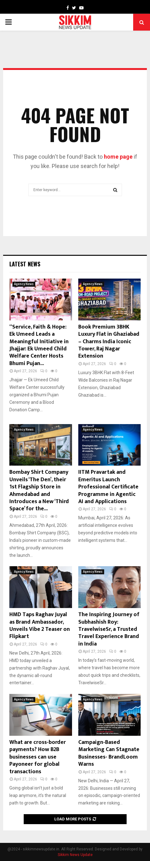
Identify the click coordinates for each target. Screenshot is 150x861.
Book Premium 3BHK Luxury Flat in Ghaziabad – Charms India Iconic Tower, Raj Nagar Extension (108, 341)
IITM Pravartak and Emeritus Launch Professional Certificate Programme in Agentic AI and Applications (108, 487)
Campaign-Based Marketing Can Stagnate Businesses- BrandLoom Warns (108, 753)
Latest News (24, 264)
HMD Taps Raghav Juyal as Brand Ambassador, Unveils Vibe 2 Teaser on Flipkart (39, 625)
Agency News (24, 284)
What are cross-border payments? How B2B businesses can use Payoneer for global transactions (37, 757)
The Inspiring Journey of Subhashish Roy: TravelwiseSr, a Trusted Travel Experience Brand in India (108, 629)
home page (118, 156)
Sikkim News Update (75, 855)
